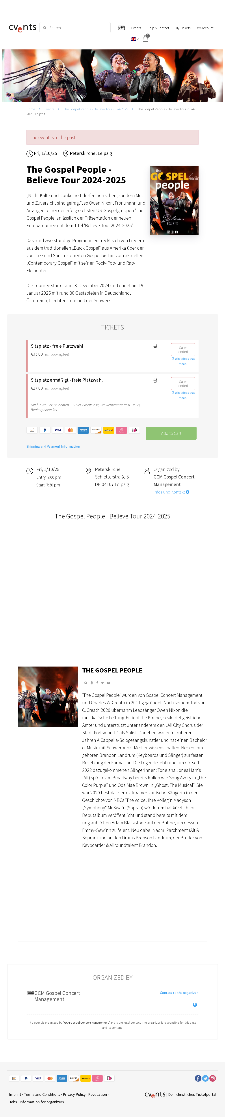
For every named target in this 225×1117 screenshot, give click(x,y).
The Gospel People (112, 670)
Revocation (97, 1094)
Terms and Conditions (42, 1094)
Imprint (15, 1094)
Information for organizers (42, 1101)
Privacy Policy (74, 1094)
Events (49, 109)
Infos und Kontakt (171, 492)
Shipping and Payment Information (53, 446)
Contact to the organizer (179, 992)
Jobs (13, 1101)
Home (30, 109)
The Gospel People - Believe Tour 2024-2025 (95, 109)
